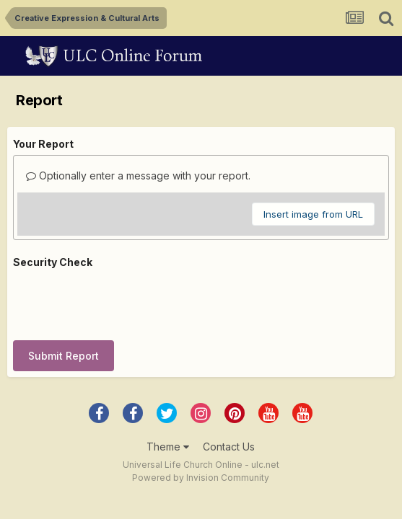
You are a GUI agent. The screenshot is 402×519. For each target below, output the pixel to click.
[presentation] (122, 301)
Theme (168, 446)
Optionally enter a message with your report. (138, 175)
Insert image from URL (313, 214)
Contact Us (229, 446)
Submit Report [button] (63, 356)
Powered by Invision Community (200, 477)
